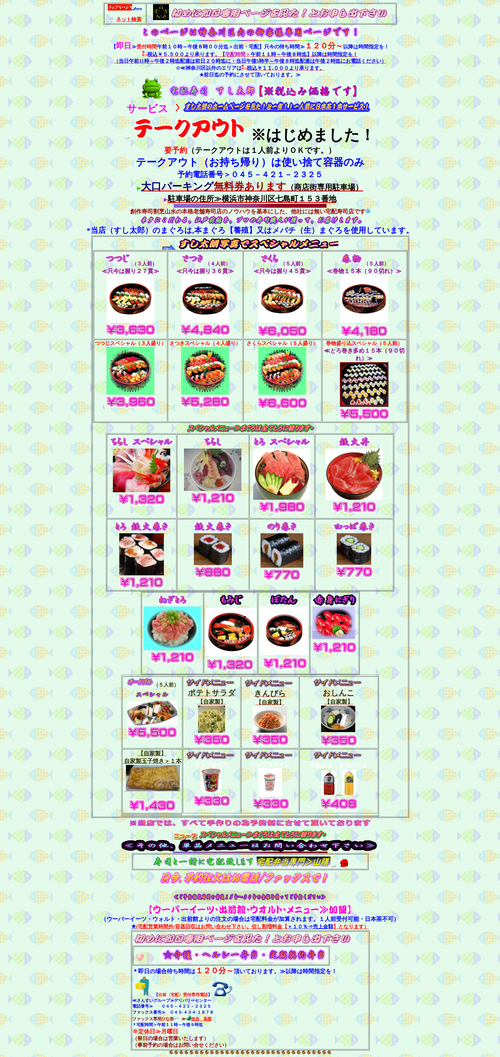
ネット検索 (129, 19)
